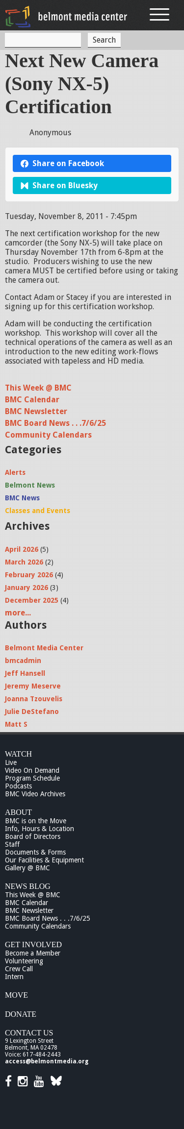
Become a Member (32, 953)
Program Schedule (32, 778)
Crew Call (19, 969)
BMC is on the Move (35, 821)
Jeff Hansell (25, 673)
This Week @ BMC (38, 388)
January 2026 (26, 587)
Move (16, 995)
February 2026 (29, 575)
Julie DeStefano (32, 711)
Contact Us (29, 1033)
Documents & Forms (35, 852)
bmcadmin (23, 660)
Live (11, 762)
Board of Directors (32, 836)
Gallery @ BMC (27, 868)
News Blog (28, 886)
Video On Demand (32, 770)
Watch (18, 754)
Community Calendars (48, 435)
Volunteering (24, 961)
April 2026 (21, 549)
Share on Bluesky (59, 185)
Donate (20, 1014)
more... (18, 612)
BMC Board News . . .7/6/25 (55, 423)
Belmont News (30, 485)
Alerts (15, 472)
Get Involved (33, 944)
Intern (14, 977)
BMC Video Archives (35, 794)
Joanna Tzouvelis (33, 699)
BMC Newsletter (36, 411)
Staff (12, 844)
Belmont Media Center (44, 648)
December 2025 (31, 600)
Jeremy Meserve (33, 686)
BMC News (22, 498)
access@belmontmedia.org (46, 1061)
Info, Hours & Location (39, 829)
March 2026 (24, 562)
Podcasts (18, 786)
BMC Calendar (32, 399)
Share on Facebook (62, 163)
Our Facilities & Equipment (44, 860)
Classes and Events (37, 511)
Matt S (16, 724)
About (18, 812)
